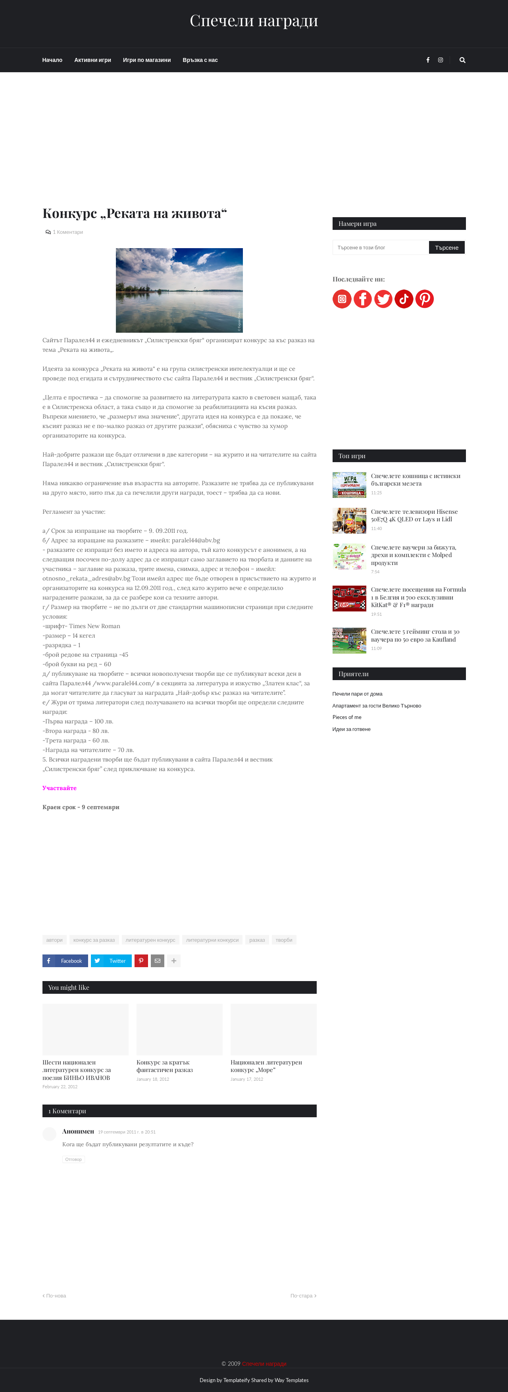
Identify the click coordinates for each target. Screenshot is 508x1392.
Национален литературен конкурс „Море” (266, 1066)
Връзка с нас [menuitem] (200, 59)
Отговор (73, 1159)
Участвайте (59, 788)
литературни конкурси (212, 940)
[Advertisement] (179, 147)
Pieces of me (347, 717)
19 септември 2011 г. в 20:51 (127, 1131)
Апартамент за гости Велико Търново (377, 705)
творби (284, 940)
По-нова (56, 1295)
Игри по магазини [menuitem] (147, 59)
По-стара (302, 1295)
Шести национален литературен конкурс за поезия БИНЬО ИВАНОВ (76, 1070)
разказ (257, 940)
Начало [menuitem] (52, 59)
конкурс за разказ (94, 940)
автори (54, 940)
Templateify (236, 1380)
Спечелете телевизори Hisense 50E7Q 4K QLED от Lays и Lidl (414, 515)
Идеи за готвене (352, 729)
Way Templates (292, 1380)
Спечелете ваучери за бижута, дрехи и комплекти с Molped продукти (413, 555)
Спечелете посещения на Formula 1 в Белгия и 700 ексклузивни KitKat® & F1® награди (418, 597)
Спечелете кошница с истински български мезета (415, 480)
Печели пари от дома (358, 693)
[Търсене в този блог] (381, 247)
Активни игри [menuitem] (92, 59)
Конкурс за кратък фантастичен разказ (165, 1066)
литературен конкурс (150, 940)
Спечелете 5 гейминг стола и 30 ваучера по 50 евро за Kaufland (415, 635)
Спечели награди (254, 20)
